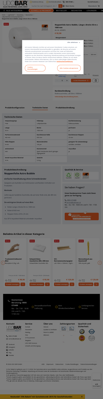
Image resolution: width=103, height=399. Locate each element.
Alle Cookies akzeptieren (69, 68)
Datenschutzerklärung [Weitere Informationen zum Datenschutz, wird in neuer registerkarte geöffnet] (65, 61)
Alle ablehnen (72, 42)
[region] (53, 57)
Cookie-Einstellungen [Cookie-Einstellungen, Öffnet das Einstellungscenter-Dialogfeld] (32, 68)
